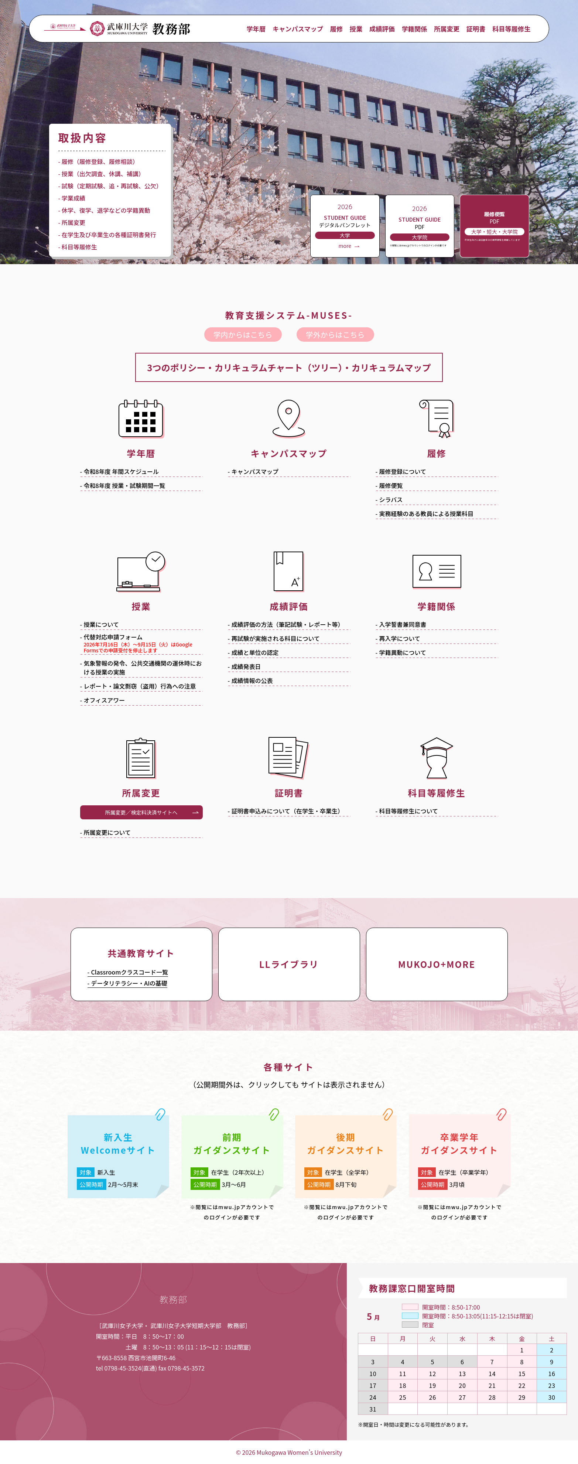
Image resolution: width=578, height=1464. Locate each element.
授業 (356, 28)
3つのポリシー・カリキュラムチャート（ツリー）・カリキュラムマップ (289, 367)
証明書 (476, 28)
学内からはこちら (243, 334)
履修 (336, 28)
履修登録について (403, 471)
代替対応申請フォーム (143, 643)
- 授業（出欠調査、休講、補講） (101, 173)
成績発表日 (246, 666)
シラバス (391, 499)
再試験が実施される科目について (276, 638)
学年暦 (256, 28)
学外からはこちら (335, 334)
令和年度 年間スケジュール (121, 471)
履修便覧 (391, 485)
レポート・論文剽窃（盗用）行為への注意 (140, 686)
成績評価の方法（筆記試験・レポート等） (288, 624)
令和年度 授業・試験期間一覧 (124, 485)
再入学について (400, 638)
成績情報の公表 (252, 680)
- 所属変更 (71, 222)
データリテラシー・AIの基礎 (129, 983)
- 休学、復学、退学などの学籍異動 (104, 210)
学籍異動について (403, 652)
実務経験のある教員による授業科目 (426, 513)
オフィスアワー (104, 700)
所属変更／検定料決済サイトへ (141, 812)
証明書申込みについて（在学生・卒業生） (288, 810)
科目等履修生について (408, 810)
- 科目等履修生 (77, 246)
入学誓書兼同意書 (403, 624)
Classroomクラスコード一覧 (129, 972)
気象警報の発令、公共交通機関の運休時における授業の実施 (143, 667)
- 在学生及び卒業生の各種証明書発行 (107, 234)
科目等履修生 (511, 28)
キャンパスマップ (298, 28)
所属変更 (446, 28)
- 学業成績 (71, 198)
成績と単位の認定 (255, 652)
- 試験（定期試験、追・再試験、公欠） (110, 185)
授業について (101, 624)
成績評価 (382, 28)
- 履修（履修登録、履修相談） (98, 161)
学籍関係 (414, 28)
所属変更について (107, 832)
